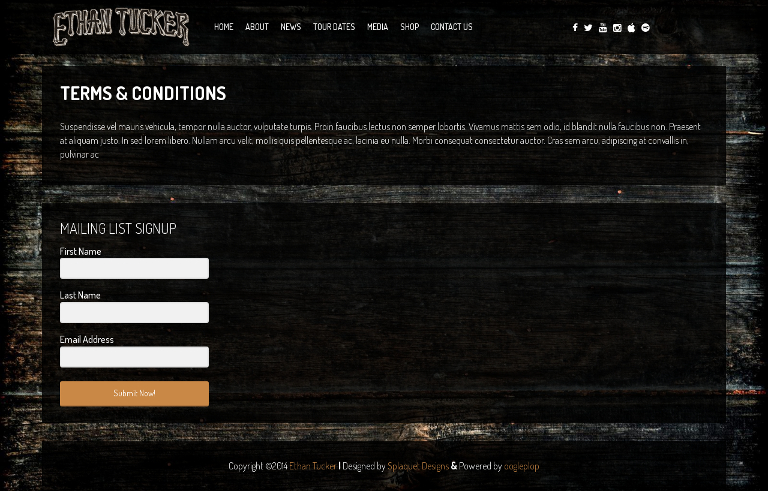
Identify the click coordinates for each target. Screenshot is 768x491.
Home (223, 27)
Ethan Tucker (313, 466)
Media (377, 27)
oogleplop (521, 466)
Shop (409, 27)
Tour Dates (334, 27)
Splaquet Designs (418, 466)
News (291, 27)
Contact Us (452, 27)
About (257, 27)
